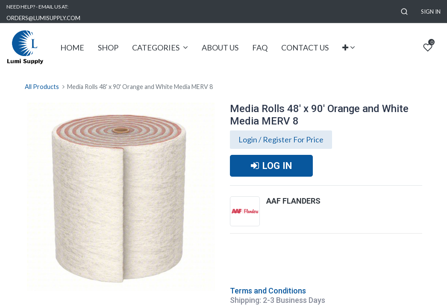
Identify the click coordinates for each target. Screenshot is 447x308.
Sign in (431, 11)
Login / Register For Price (280, 139)
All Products (42, 86)
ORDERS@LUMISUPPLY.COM (43, 18)
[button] (404, 11)
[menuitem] (72, 48)
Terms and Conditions (268, 290)
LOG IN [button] (271, 165)
